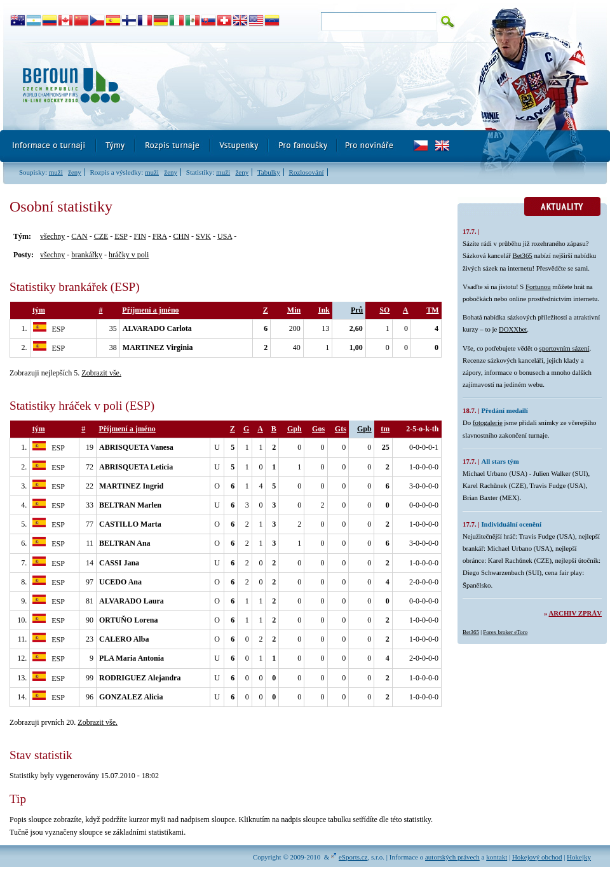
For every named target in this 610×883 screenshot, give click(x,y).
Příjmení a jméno (150, 310)
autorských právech (452, 857)
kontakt (496, 857)
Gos (318, 428)
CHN (181, 236)
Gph (294, 428)
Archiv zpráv (575, 613)
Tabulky (268, 172)
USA (224, 236)
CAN (79, 236)
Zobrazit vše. (101, 372)
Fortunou (538, 286)
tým (38, 310)
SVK (203, 236)
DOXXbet (513, 329)
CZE (101, 236)
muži (56, 172)
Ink (324, 310)
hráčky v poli (129, 254)
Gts (340, 428)
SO (384, 310)
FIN (140, 236)
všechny (52, 236)
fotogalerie (488, 422)
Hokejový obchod (537, 857)
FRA (159, 236)
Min (294, 310)
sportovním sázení (564, 348)
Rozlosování (306, 172)
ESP (120, 236)
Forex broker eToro (505, 632)
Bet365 (522, 255)
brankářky (86, 254)
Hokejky (579, 857)
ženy (74, 172)
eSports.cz (353, 857)
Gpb (364, 428)
